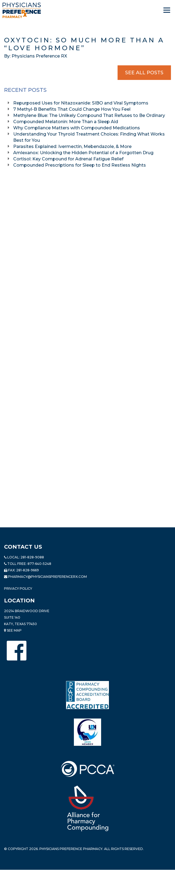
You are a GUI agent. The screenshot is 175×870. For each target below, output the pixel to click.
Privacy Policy (18, 588)
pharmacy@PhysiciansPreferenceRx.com (47, 577)
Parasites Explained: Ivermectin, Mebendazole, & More (73, 146)
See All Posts (144, 73)
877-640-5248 (39, 564)
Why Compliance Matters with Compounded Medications (77, 127)
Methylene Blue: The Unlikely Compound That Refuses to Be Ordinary (89, 115)
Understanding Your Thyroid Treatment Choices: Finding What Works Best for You (89, 137)
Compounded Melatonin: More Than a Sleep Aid (66, 121)
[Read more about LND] (87, 732)
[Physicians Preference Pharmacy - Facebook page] (16, 650)
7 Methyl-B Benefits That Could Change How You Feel (72, 109)
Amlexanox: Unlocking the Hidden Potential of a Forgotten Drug (84, 152)
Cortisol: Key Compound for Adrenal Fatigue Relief (69, 158)
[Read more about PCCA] (88, 769)
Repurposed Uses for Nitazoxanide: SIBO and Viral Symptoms (80, 103)
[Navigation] (167, 10)
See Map (13, 630)
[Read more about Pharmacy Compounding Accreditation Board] (87, 695)
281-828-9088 (32, 557)
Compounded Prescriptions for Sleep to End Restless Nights (79, 165)
